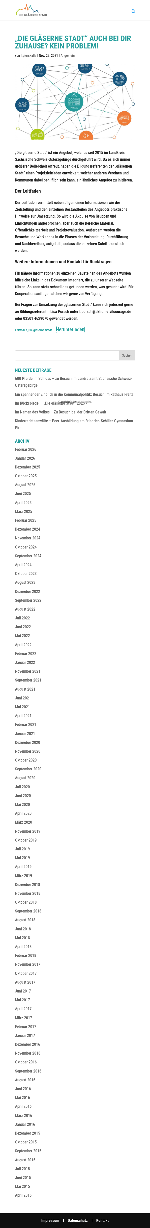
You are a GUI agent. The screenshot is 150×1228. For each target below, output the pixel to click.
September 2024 (28, 556)
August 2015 (25, 1160)
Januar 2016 (25, 1124)
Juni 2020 (23, 795)
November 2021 (27, 671)
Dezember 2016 (27, 1044)
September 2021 (28, 680)
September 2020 (28, 769)
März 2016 (23, 1115)
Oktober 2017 (26, 973)
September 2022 (28, 600)
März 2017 (23, 1017)
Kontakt (102, 1220)
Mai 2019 (22, 857)
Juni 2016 (23, 1088)
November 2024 (27, 538)
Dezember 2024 (27, 529)
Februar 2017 (25, 1026)
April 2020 (23, 813)
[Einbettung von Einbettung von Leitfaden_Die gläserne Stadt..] (75, 401)
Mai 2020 (22, 804)
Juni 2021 (23, 698)
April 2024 (23, 564)
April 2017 (23, 1008)
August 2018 (25, 920)
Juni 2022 (23, 626)
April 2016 (23, 1106)
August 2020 (25, 777)
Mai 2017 (22, 1000)
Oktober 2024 (26, 547)
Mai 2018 (22, 937)
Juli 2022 (22, 618)
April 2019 (23, 866)
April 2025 (23, 502)
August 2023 (25, 582)
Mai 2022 (22, 635)
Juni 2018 (23, 929)
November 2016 (27, 1053)
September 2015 (28, 1150)
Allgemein (68, 56)
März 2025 (23, 511)
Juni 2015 (23, 1177)
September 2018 (28, 911)
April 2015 (23, 1195)
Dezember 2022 (27, 591)
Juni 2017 (23, 991)
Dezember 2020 (27, 742)
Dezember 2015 (27, 1133)
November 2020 (27, 751)
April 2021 (23, 715)
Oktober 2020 (26, 760)
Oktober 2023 (26, 573)
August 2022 (25, 609)
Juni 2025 (23, 493)
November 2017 (27, 964)
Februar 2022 (25, 653)
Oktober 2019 (26, 840)
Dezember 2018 (27, 884)
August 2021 (25, 689)
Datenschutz (78, 1220)
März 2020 (23, 822)
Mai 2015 (22, 1186)
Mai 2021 (22, 706)
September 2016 (28, 1071)
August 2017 (25, 982)
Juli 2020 (22, 787)
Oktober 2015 (26, 1142)
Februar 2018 (25, 955)
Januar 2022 (25, 662)
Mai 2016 (22, 1097)
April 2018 (23, 946)
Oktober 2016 (26, 1062)
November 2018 (27, 893)
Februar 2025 (25, 520)
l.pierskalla (29, 56)
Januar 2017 (25, 1035)
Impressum (50, 1220)
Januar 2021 (25, 733)
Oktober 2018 (26, 902)
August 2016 (25, 1080)
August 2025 (25, 484)
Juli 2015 (22, 1168)
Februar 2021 (25, 724)
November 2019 (27, 831)
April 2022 (23, 644)
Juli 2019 (22, 849)
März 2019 (23, 875)
